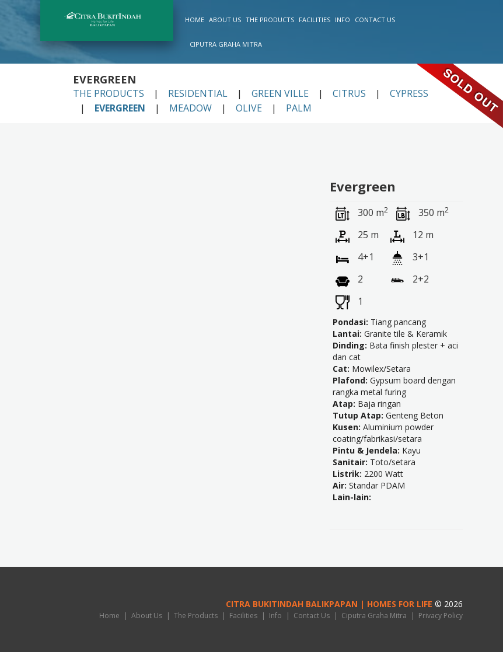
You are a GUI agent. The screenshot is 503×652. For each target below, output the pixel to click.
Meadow (190, 108)
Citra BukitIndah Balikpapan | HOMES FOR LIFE (329, 603)
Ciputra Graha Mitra (226, 44)
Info (342, 19)
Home (194, 19)
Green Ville (280, 93)
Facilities (314, 19)
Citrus (349, 93)
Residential (198, 93)
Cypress (409, 93)
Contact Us (375, 19)
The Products (270, 19)
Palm (299, 108)
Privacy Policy (440, 615)
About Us (225, 19)
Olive (249, 108)
